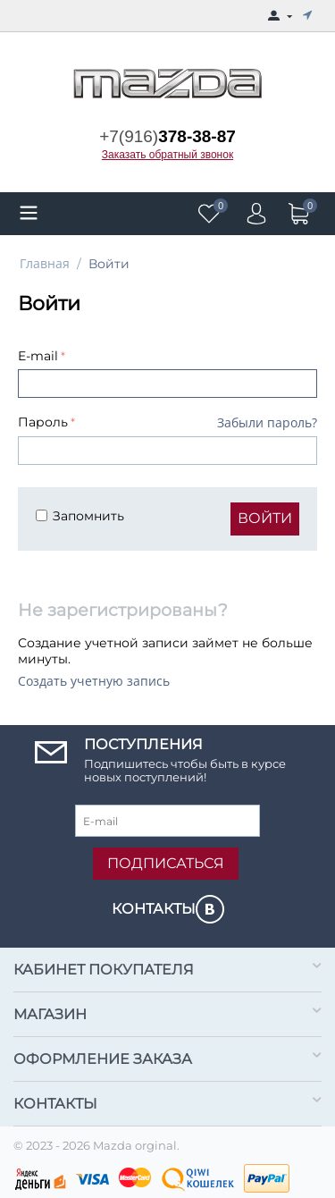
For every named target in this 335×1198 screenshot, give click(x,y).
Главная (45, 263)
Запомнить (80, 516)
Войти (265, 518)
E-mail (38, 356)
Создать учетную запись (94, 680)
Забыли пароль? (267, 422)
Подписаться (165, 863)
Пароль (43, 422)
